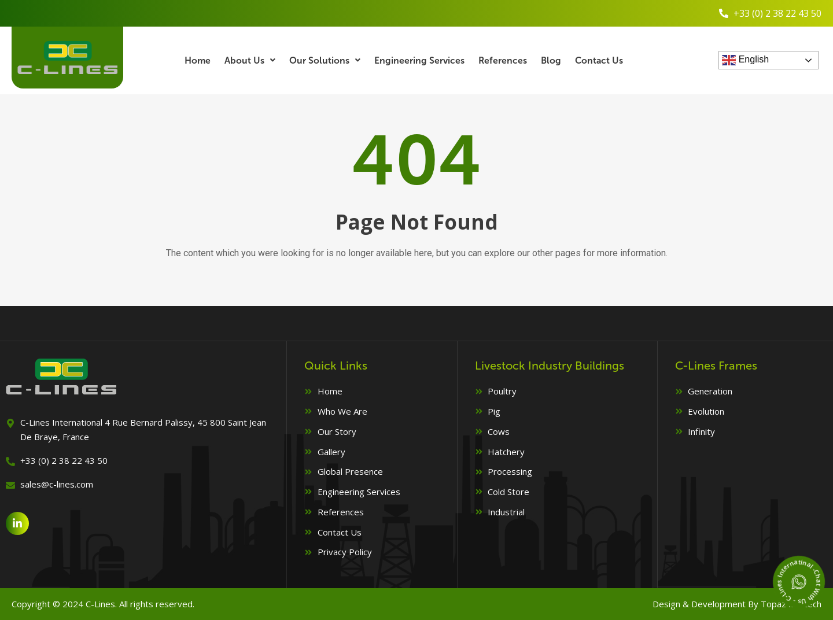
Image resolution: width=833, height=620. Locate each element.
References (503, 59)
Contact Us (600, 59)
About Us (249, 59)
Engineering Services (419, 59)
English (745, 60)
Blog (551, 59)
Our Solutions (324, 59)
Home (197, 59)
